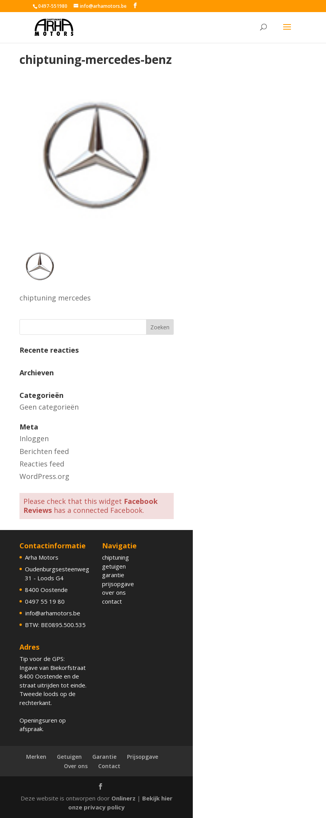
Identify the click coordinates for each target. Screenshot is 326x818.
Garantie (104, 756)
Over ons (76, 766)
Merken (36, 756)
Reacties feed (41, 463)
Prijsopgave (142, 756)
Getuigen (69, 756)
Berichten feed (44, 451)
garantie (113, 575)
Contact (109, 766)
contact (112, 601)
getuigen (114, 566)
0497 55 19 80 (45, 601)
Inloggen (34, 438)
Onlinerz (123, 798)
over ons (114, 592)
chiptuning (115, 557)
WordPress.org (44, 476)
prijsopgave (118, 584)
